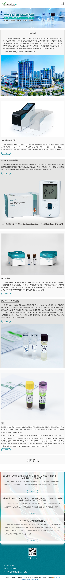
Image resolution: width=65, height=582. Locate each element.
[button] (5, 18)
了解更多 (5, 153)
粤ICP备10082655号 (37, 579)
